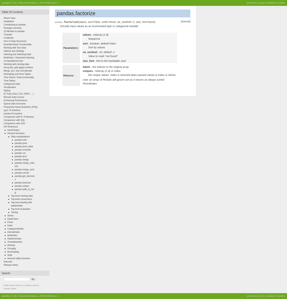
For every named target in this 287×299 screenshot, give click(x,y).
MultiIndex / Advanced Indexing (19, 57)
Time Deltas (9, 80)
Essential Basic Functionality (17, 44)
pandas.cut (20, 153)
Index (10, 225)
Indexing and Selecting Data (17, 54)
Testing (14, 212)
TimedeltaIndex (14, 242)
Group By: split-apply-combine (18, 67)
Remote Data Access (14, 97)
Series (10, 215)
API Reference (48, 2)
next (261, 2)
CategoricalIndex (15, 228)
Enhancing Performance (15, 100)
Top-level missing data (22, 196)
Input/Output (13, 130)
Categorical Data (12, 84)
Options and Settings (14, 51)
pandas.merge (22, 159)
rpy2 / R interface (12, 110)
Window (11, 245)
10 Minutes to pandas (14, 31)
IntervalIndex (13, 232)
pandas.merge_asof (24, 169)
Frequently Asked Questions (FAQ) (21, 107)
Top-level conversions (21, 199)
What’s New (9, 18)
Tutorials (8, 34)
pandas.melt (21, 140)
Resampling (13, 252)
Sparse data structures (15, 103)
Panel (10, 222)
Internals (8, 261)
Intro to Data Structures (15, 41)
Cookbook (9, 38)
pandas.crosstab (23, 149)
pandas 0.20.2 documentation (19, 2)
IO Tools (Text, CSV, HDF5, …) (19, 94)
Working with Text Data (15, 47)
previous (252, 2)
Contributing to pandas (15, 24)
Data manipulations (20, 136)
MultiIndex (12, 235)
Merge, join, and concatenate (18, 70)
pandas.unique (22, 186)
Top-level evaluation (20, 209)
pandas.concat (22, 173)
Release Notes (11, 265)
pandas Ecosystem (13, 113)
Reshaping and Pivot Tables (17, 74)
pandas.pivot (21, 143)
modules (271, 2)
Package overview (12, 28)
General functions (16, 133)
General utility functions (18, 258)
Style (9, 255)
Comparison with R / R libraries (19, 117)
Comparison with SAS (14, 123)
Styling (7, 90)
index (282, 2)
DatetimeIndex (14, 238)
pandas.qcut (21, 156)
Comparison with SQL (14, 120)
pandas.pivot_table (24, 146)
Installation (9, 21)
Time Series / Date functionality (19, 77)
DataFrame (12, 219)
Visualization (10, 87)
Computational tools (13, 61)
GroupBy (11, 248)
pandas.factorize (23, 182)
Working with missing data (16, 64)
